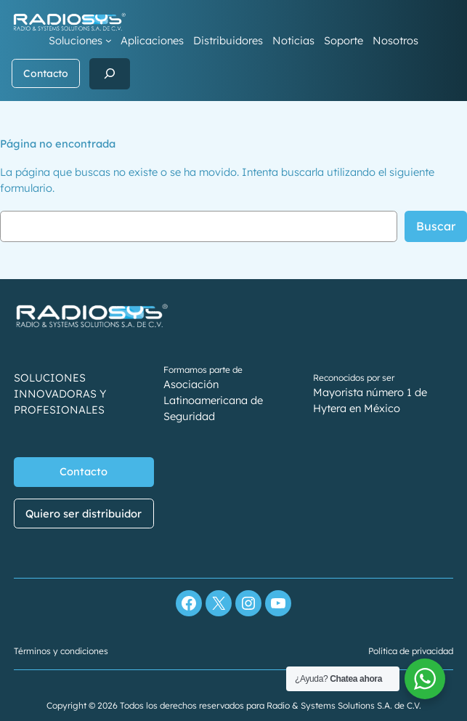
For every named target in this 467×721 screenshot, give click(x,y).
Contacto (45, 73)
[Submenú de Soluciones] (108, 40)
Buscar (435, 226)
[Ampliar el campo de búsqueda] (109, 73)
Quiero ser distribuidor (84, 513)
